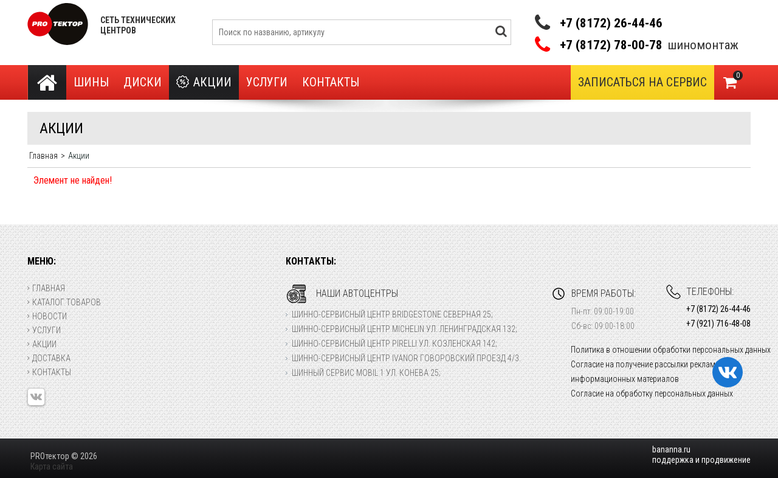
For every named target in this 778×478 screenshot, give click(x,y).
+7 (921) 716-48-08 (718, 323)
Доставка (49, 358)
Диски (142, 82)
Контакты (330, 82)
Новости (47, 316)
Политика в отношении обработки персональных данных (671, 350)
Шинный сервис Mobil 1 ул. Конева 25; (366, 373)
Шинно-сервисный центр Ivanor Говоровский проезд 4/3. (406, 358)
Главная (46, 288)
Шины (91, 82)
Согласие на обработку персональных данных (652, 393)
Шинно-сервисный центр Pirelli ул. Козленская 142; (394, 343)
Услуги (266, 82)
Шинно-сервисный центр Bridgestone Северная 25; (392, 314)
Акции (204, 82)
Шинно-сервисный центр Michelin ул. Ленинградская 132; (404, 329)
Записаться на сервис (642, 82)
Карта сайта (51, 466)
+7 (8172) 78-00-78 (611, 45)
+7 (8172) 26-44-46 (611, 23)
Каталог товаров (64, 302)
